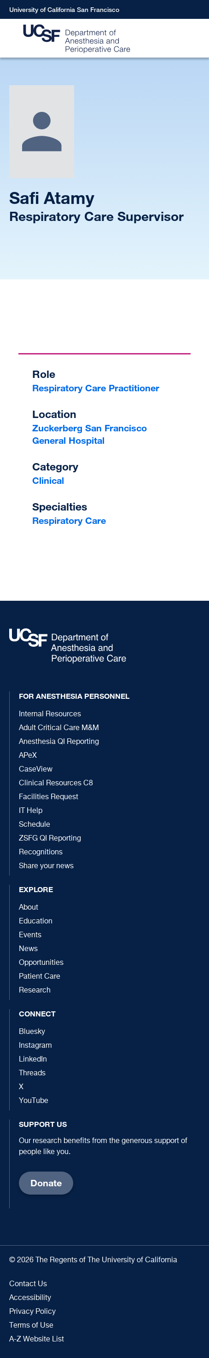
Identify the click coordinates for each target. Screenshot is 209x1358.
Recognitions (41, 852)
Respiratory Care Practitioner (95, 388)
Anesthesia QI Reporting (59, 742)
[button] (197, 38)
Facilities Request (48, 797)
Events (30, 935)
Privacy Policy (32, 1312)
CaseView (35, 769)
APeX (28, 756)
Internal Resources (50, 714)
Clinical (48, 480)
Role (43, 374)
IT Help (30, 811)
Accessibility (30, 1298)
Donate (46, 1183)
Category (55, 466)
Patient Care (39, 977)
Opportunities (41, 963)
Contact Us (28, 1284)
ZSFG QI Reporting (50, 838)
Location (54, 414)
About (28, 907)
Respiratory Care (69, 520)
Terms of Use (31, 1325)
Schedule (34, 825)
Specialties (59, 506)
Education (35, 921)
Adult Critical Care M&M (59, 728)
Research (35, 990)
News (28, 949)
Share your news (46, 866)
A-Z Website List (36, 1339)
